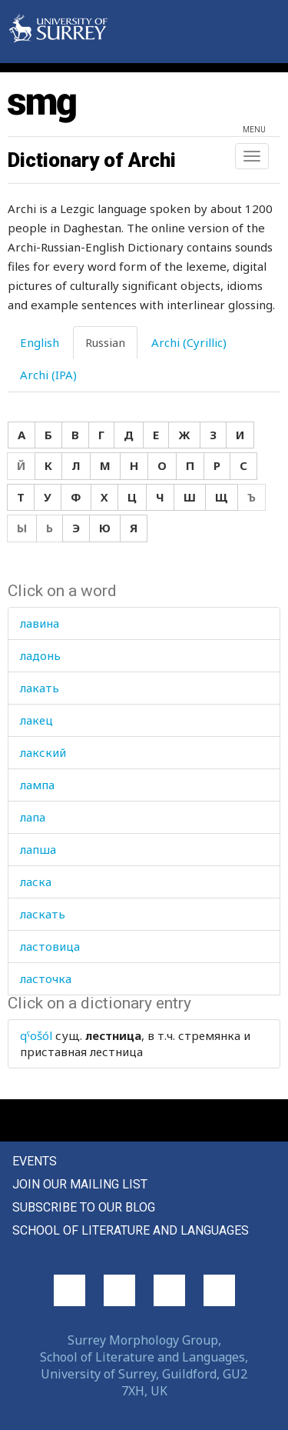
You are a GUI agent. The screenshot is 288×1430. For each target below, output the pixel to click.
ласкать (42, 914)
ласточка (45, 978)
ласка (35, 881)
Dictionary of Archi (92, 160)
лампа (37, 784)
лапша (38, 849)
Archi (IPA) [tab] (48, 374)
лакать (39, 687)
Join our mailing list (79, 1184)
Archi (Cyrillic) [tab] (189, 342)
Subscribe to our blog (83, 1207)
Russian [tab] (105, 342)
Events (34, 1161)
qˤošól (36, 1035)
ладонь (40, 655)
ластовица (50, 946)
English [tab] (39, 342)
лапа (32, 817)
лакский (43, 752)
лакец (36, 720)
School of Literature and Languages (130, 1230)
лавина (39, 623)
